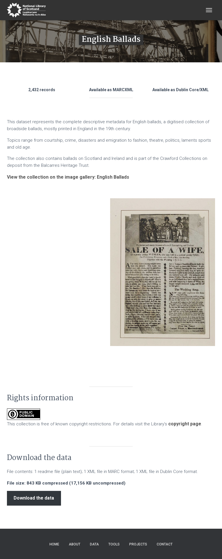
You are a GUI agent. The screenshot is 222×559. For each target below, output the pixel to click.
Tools (114, 544)
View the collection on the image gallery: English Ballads (68, 177)
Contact (165, 544)
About (74, 544)
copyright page (184, 424)
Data (94, 544)
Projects (138, 544)
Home (54, 544)
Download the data (34, 498)
